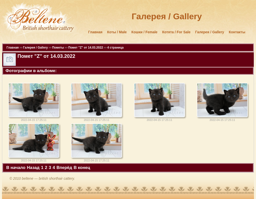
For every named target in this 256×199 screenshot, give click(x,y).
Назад (33, 167)
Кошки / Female (145, 32)
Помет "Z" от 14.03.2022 (85, 47)
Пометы (58, 47)
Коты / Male (117, 32)
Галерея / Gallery (209, 32)
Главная (95, 32)
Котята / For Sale (176, 32)
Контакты (237, 32)
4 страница (115, 47)
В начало (16, 167)
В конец (82, 167)
